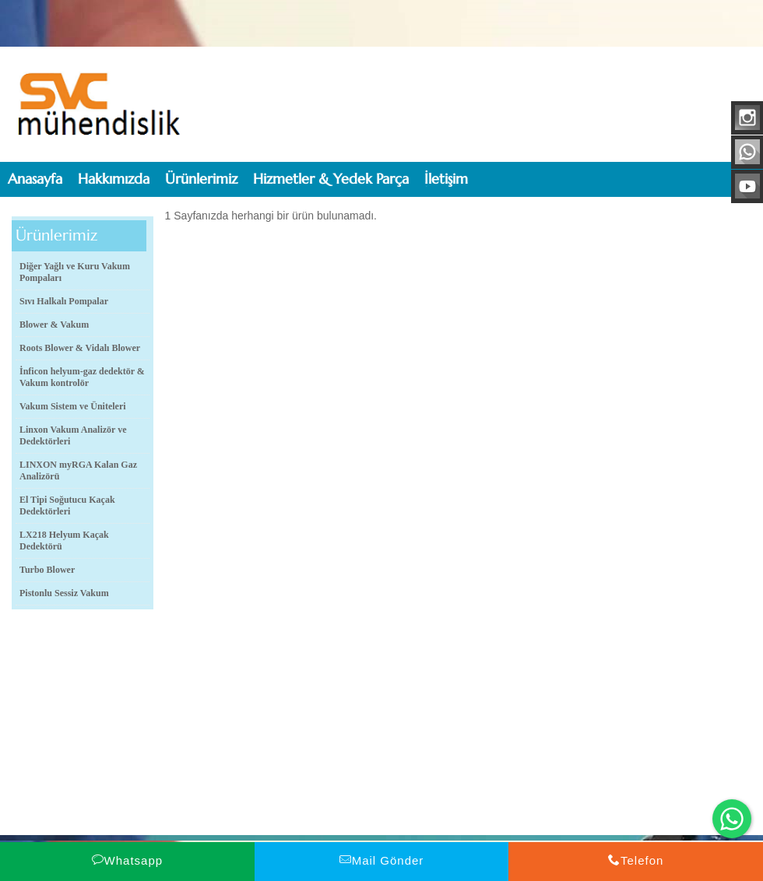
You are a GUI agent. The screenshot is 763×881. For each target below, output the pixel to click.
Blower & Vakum (54, 324)
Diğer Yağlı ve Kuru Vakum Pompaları (74, 272)
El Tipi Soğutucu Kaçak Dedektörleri (67, 505)
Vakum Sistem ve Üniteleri (72, 406)
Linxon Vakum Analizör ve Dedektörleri (72, 435)
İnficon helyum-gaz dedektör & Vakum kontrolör (82, 377)
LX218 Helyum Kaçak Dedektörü (64, 540)
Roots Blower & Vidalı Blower (79, 347)
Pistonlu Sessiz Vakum (64, 593)
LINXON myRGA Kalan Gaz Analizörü (78, 470)
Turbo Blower (47, 569)
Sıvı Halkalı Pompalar (63, 301)
